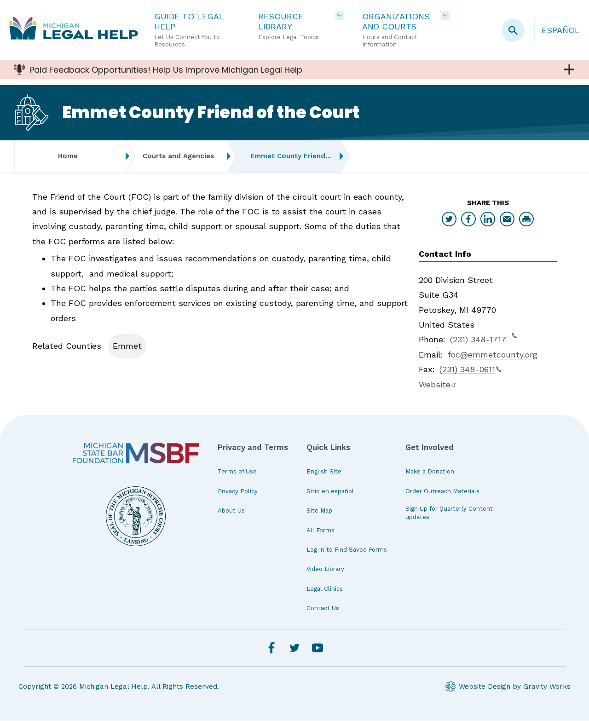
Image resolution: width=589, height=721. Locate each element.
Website (438, 385)
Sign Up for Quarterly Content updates (449, 513)
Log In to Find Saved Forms (346, 550)
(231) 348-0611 (470, 370)
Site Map (319, 511)
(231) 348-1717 (483, 339)
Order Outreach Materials (442, 492)
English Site (323, 472)
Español (561, 30)
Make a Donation (429, 472)
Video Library (325, 569)
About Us (231, 511)
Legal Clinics (324, 589)
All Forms (320, 531)
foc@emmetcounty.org (492, 355)
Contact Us (322, 609)
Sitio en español (330, 492)
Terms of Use (237, 472)
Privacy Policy (238, 492)
